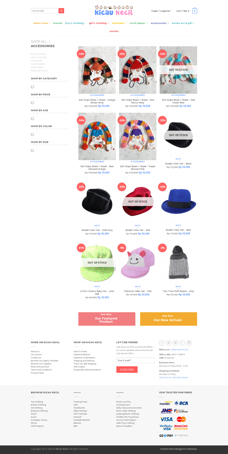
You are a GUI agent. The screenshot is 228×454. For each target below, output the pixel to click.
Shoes (34, 422)
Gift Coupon (79, 366)
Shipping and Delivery (84, 360)
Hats (178, 159)
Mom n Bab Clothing (125, 410)
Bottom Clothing (38, 404)
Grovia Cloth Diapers (126, 419)
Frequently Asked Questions (87, 369)
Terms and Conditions (41, 369)
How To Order (80, 351)
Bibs (76, 426)
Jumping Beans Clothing (127, 413)
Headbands (79, 407)
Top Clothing (37, 401)
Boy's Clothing (39, 54)
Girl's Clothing (39, 57)
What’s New (40, 23)
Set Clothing (36, 407)
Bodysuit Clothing (39, 410)
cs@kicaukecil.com (179, 349)
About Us (35, 351)
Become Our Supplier (41, 363)
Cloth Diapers (37, 426)
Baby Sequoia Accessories (129, 407)
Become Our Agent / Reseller (44, 360)
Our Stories (36, 354)
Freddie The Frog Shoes (127, 416)
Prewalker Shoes (39, 419)
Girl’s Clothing (98, 23)
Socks (34, 416)
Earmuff (77, 416)
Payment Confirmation (84, 357)
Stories (114, 31)
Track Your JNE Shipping (85, 363)
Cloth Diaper (138, 23)
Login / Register (160, 10)
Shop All (39, 41)
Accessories (159, 23)
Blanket (77, 422)
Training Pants (80, 401)
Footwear (118, 23)
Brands (57, 23)
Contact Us (36, 357)
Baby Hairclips (80, 410)
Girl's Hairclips (80, 413)
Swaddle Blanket (82, 419)
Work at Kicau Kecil (40, 366)
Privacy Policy (37, 372)
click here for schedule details (173, 377)
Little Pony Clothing (125, 422)
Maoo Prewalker (124, 426)
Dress (34, 413)
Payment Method (82, 354)
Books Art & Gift (182, 23)
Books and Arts (123, 401)
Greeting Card (123, 404)
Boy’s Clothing (74, 23)
